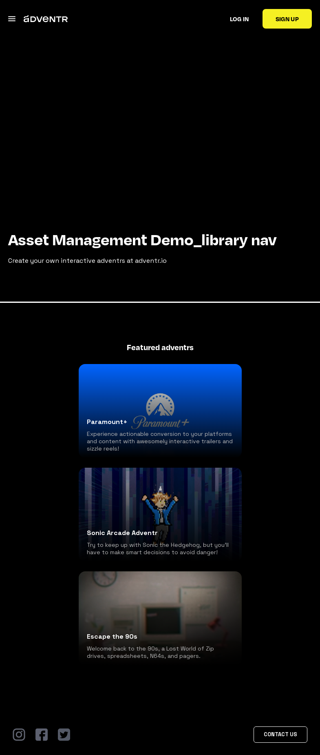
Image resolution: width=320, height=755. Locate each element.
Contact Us (280, 734)
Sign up (287, 18)
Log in (239, 18)
